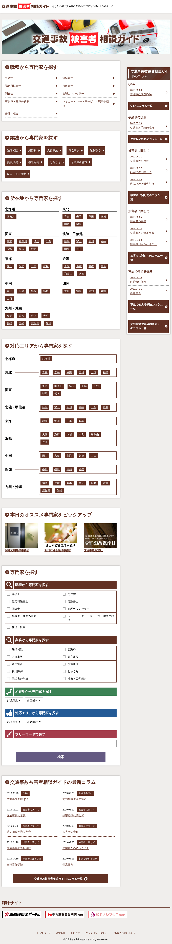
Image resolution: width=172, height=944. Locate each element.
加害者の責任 (70, 831)
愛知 (21, 266)
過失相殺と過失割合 (19, 831)
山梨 (67, 249)
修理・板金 (16, 627)
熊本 (33, 315)
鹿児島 (35, 323)
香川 (67, 291)
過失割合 (15, 664)
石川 (91, 241)
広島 (21, 291)
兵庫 (81, 273)
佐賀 (21, 315)
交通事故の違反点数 (19, 848)
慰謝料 (69, 649)
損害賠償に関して (73, 815)
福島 (79, 224)
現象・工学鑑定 (75, 678)
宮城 (103, 216)
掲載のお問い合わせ (125, 933)
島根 (46, 291)
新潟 (67, 241)
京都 (91, 266)
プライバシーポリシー (97, 933)
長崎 (9, 323)
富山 (79, 241)
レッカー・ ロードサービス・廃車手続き (88, 618)
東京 (9, 241)
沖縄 (48, 323)
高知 (91, 291)
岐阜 (46, 266)
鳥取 (33, 291)
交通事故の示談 (16, 815)
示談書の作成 (17, 678)
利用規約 (75, 933)
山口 (9, 298)
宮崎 (21, 323)
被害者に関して (31, 809)
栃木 (33, 249)
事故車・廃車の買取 (21, 616)
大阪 (67, 266)
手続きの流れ (85, 793)
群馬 (21, 249)
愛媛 (103, 291)
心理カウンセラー (76, 608)
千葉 (48, 241)
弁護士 (13, 594)
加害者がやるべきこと (75, 848)
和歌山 (68, 273)
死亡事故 (70, 656)
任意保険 (67, 864)
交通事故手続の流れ (74, 799)
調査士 (13, 608)
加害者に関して (86, 826)
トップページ (43, 933)
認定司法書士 (17, 601)
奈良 (103, 266)
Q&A (25, 793)
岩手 (79, 216)
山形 (67, 224)
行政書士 (70, 601)
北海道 (11, 216)
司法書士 (70, 594)
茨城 (9, 249)
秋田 (91, 216)
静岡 (9, 266)
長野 (79, 249)
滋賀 (79, 266)
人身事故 (15, 656)
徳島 (79, 291)
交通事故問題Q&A (18, 799)
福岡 (9, 315)
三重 (33, 266)
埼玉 (36, 241)
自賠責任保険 (15, 864)
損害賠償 (70, 664)
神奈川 (23, 241)
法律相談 (15, 649)
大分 (46, 315)
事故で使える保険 (32, 858)
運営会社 (60, 933)
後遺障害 (15, 671)
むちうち (70, 671)
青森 (67, 216)
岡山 (9, 291)
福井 (103, 241)
